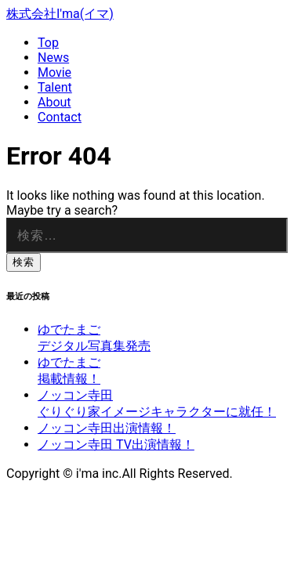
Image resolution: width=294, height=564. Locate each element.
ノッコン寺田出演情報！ (107, 428)
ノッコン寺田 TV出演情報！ (116, 444)
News (53, 57)
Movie (54, 72)
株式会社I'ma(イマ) (60, 13)
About (54, 102)
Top (48, 42)
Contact (60, 117)
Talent (55, 87)
